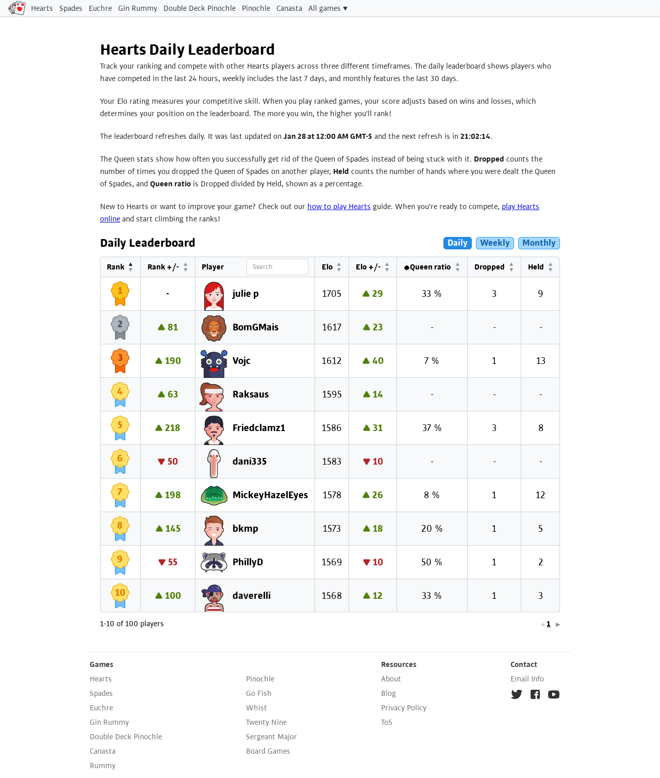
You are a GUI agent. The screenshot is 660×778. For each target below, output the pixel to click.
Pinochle (256, 8)
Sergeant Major (271, 737)
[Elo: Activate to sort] (337, 267)
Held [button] (536, 267)
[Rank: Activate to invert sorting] (120, 267)
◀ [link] (487, 624)
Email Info (527, 679)
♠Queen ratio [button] (430, 267)
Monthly (539, 242)
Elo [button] (332, 267)
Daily (458, 242)
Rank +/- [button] (161, 267)
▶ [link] (558, 624)
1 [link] (493, 623)
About (391, 679)
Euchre (100, 8)
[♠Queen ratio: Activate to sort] (435, 267)
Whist (256, 708)
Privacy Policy (403, 708)
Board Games (268, 751)
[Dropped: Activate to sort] (496, 267)
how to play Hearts (339, 206)
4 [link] (518, 623)
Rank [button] (115, 267)
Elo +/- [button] (372, 267)
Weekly (495, 242)
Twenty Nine (266, 722)
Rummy (103, 765)
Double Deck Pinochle (199, 8)
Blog (388, 693)
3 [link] (510, 623)
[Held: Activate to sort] (541, 267)
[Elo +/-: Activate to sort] (377, 267)
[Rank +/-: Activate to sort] (166, 267)
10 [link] (546, 623)
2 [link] (502, 623)
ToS (386, 722)
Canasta (289, 8)
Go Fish (259, 693)
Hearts (42, 8)
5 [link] (526, 623)
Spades (70, 8)
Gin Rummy (137, 8)
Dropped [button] (491, 267)
